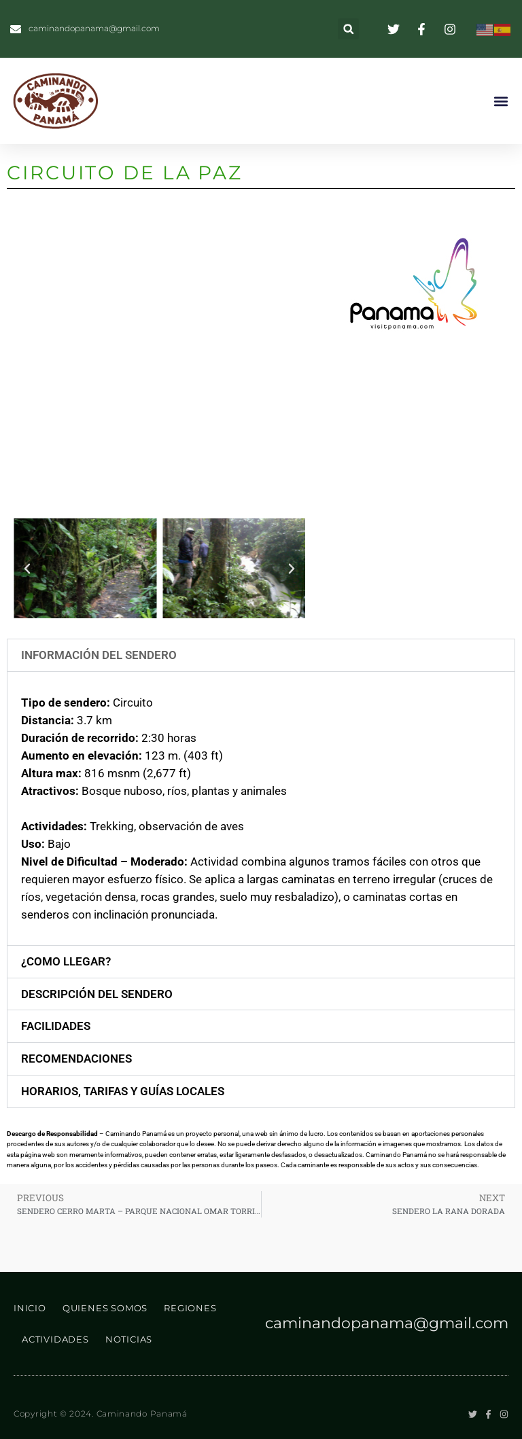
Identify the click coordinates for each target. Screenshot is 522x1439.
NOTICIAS (128, 1339)
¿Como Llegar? (66, 961)
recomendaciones (76, 1058)
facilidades (55, 1026)
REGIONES (190, 1307)
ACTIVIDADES (55, 1339)
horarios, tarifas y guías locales (122, 1091)
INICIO (30, 1307)
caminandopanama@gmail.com (386, 1323)
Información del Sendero (99, 655)
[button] (348, 28)
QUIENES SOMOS (105, 1307)
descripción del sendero (97, 994)
